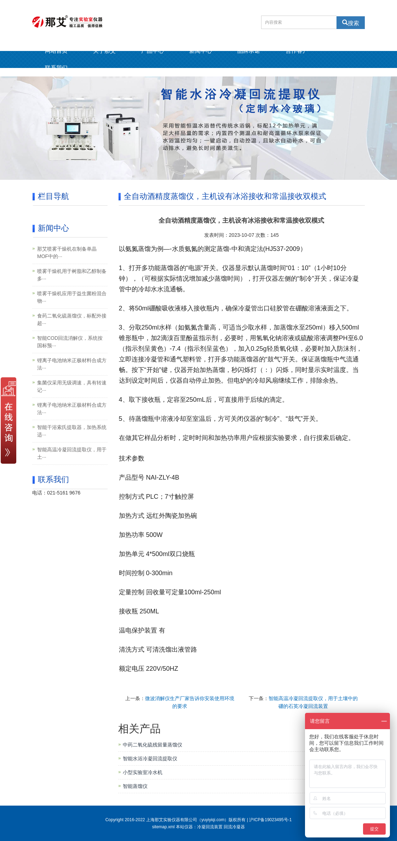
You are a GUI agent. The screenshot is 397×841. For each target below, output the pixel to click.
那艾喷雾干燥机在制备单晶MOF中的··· (67, 252)
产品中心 (152, 51)
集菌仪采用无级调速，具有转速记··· (72, 386)
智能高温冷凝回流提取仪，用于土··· (72, 453)
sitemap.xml (163, 826)
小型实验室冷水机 (142, 772)
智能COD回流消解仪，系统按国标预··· (70, 341)
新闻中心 (200, 51)
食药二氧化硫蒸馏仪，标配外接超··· (72, 319)
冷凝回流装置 (210, 826)
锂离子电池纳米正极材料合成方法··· (72, 364)
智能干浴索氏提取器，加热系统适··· (72, 430)
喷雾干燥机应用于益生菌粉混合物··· (72, 297)
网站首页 (56, 51)
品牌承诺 (248, 51)
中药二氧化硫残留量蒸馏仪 (152, 745)
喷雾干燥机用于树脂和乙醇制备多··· (72, 274)
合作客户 (297, 51)
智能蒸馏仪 (135, 786)
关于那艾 (104, 51)
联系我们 (56, 68)
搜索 (353, 22)
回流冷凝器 (234, 826)
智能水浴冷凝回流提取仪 (150, 758)
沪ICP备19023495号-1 (270, 819)
